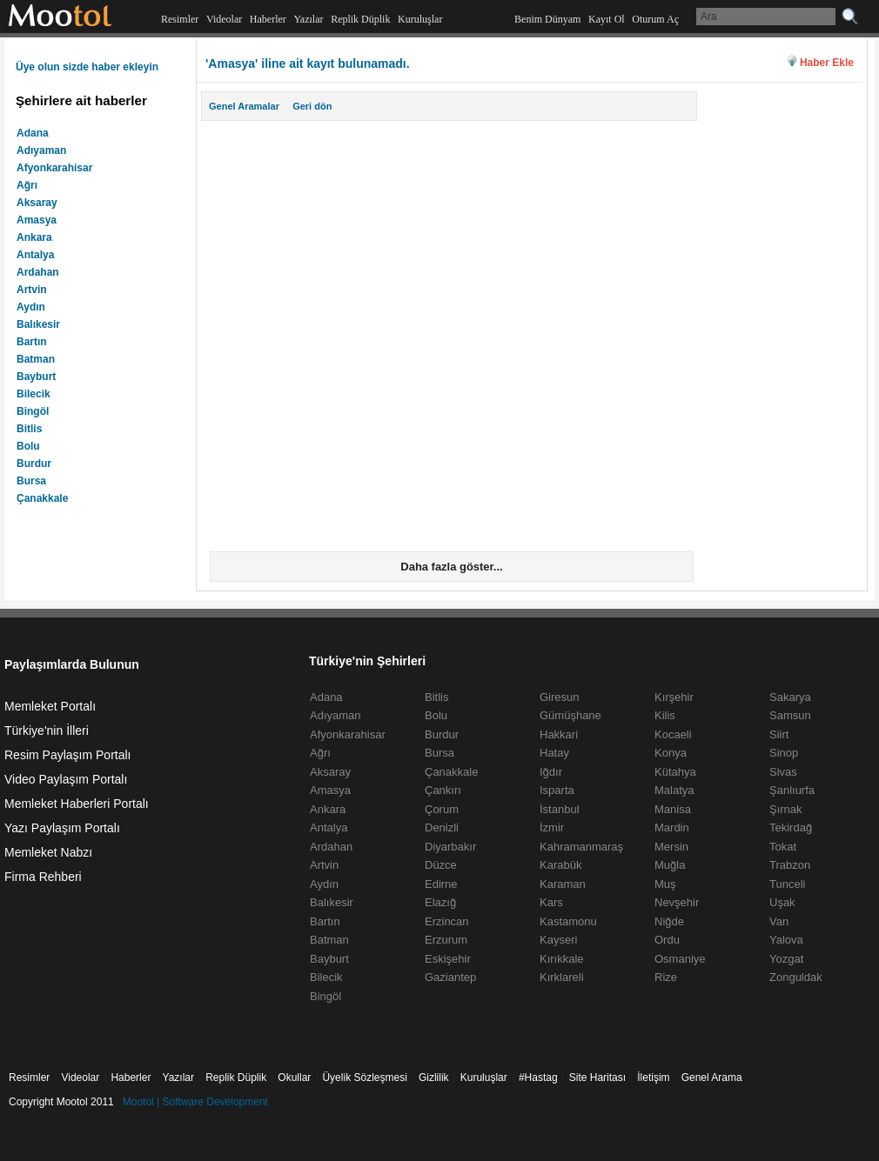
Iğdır (551, 771)
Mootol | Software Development (195, 1102)
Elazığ (440, 902)
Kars (551, 902)
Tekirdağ (790, 827)
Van (778, 921)
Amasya (37, 220)
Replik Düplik (360, 19)
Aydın (31, 307)
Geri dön (312, 106)
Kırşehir (674, 697)
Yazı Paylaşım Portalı (62, 828)
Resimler (179, 19)
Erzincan (447, 921)
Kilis (664, 715)
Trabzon (789, 864)
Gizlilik (434, 1077)
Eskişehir (448, 958)
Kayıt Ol (606, 19)
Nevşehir (676, 902)
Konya (670, 752)
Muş (665, 884)
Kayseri (558, 939)
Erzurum (446, 939)
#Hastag (538, 1077)
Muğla (669, 864)
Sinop (783, 752)
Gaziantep (450, 977)
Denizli (442, 827)
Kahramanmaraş (581, 846)
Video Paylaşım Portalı (65, 779)
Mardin (671, 827)
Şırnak (785, 809)
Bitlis (29, 429)
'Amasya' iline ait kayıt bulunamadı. (307, 63)
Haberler (268, 19)
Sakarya (790, 697)
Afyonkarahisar (54, 168)
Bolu (28, 446)
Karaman (563, 884)
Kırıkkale (562, 958)
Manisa (672, 809)
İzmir (552, 827)
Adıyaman (41, 150)
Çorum (442, 809)
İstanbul (560, 809)
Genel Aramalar (244, 106)
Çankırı (443, 790)
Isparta (557, 790)
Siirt (778, 734)
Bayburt (36, 376)
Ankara (34, 237)
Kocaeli (673, 734)
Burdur (34, 463)
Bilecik (33, 394)
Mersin (671, 846)
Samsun (790, 715)
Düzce (441, 864)
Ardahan (38, 272)
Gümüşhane (570, 715)
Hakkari (559, 734)
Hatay (554, 752)
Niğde (669, 921)
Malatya (674, 790)
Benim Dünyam (547, 19)
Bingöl (33, 411)
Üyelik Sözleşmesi (364, 1077)
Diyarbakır (450, 846)
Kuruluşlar (420, 19)
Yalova (786, 939)
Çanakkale (42, 498)
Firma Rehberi (43, 877)
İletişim (653, 1077)
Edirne (441, 884)
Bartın (32, 342)
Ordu (667, 939)
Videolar (224, 19)
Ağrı (27, 185)
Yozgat (786, 958)
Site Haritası (597, 1077)
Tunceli (787, 884)
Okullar (294, 1077)
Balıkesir (38, 324)
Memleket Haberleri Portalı (76, 804)
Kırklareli (562, 977)
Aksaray (37, 203)
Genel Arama (711, 1077)
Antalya (35, 255)
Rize (665, 977)
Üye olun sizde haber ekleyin (87, 67)
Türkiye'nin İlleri (46, 730)
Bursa (31, 481)
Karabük (560, 864)
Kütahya (675, 771)
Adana (33, 133)
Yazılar (308, 19)
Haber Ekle (827, 63)
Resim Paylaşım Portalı (67, 755)
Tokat (782, 846)
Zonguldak (795, 977)
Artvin (32, 290)
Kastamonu (568, 921)
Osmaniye (680, 958)
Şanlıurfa (792, 790)
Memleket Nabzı (48, 852)
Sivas (783, 771)
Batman (36, 359)
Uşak (782, 902)
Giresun (560, 697)
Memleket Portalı (50, 706)
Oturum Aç (655, 19)
